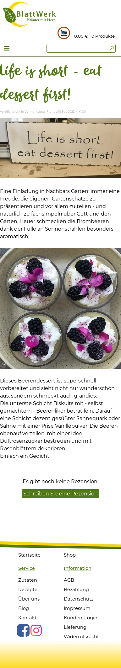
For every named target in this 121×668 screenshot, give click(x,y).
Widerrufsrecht (81, 636)
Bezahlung (76, 589)
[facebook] (23, 630)
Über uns (29, 599)
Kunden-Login (80, 618)
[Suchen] (81, 48)
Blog (23, 608)
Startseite (29, 555)
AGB (69, 580)
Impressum (77, 608)
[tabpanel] (105, 36)
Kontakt (27, 618)
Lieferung (75, 627)
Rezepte (27, 589)
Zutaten (27, 580)
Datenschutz (78, 599)
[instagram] (36, 630)
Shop (70, 555)
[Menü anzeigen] (7, 49)
